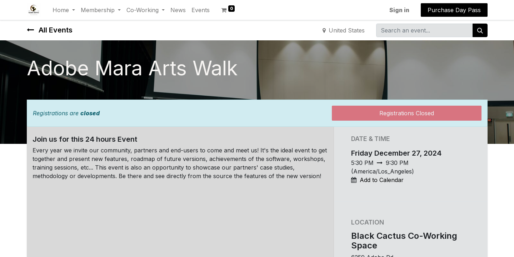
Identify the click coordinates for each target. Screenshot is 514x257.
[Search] (480, 30)
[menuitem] (178, 10)
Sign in (399, 10)
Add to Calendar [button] (382, 179)
